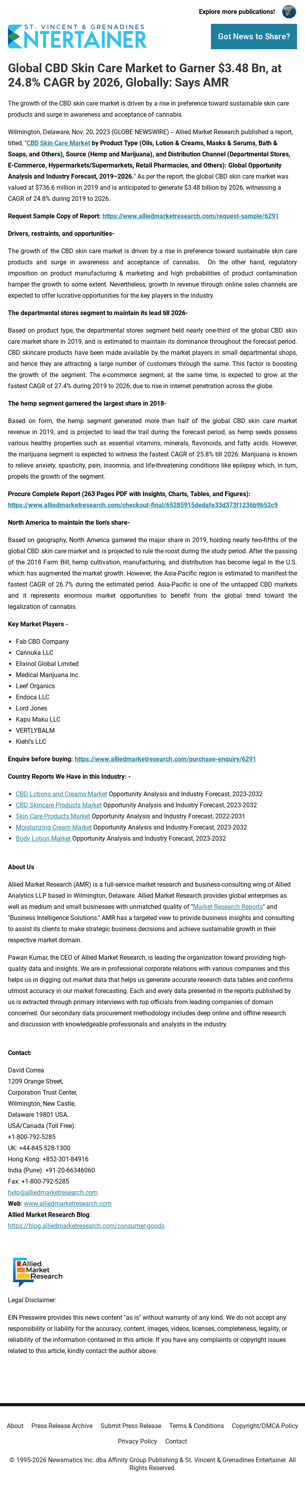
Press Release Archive (62, 1426)
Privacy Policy (137, 1441)
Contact (176, 1441)
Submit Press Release (130, 1426)
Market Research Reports (228, 907)
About (15, 1426)
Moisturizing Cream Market (54, 827)
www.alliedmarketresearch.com (68, 1203)
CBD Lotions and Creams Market (61, 794)
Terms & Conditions (196, 1426)
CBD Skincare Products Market (59, 805)
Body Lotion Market (43, 838)
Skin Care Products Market (53, 816)
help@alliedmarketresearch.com (53, 1192)
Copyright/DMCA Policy (265, 1426)
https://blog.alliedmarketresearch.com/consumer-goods (86, 1226)
